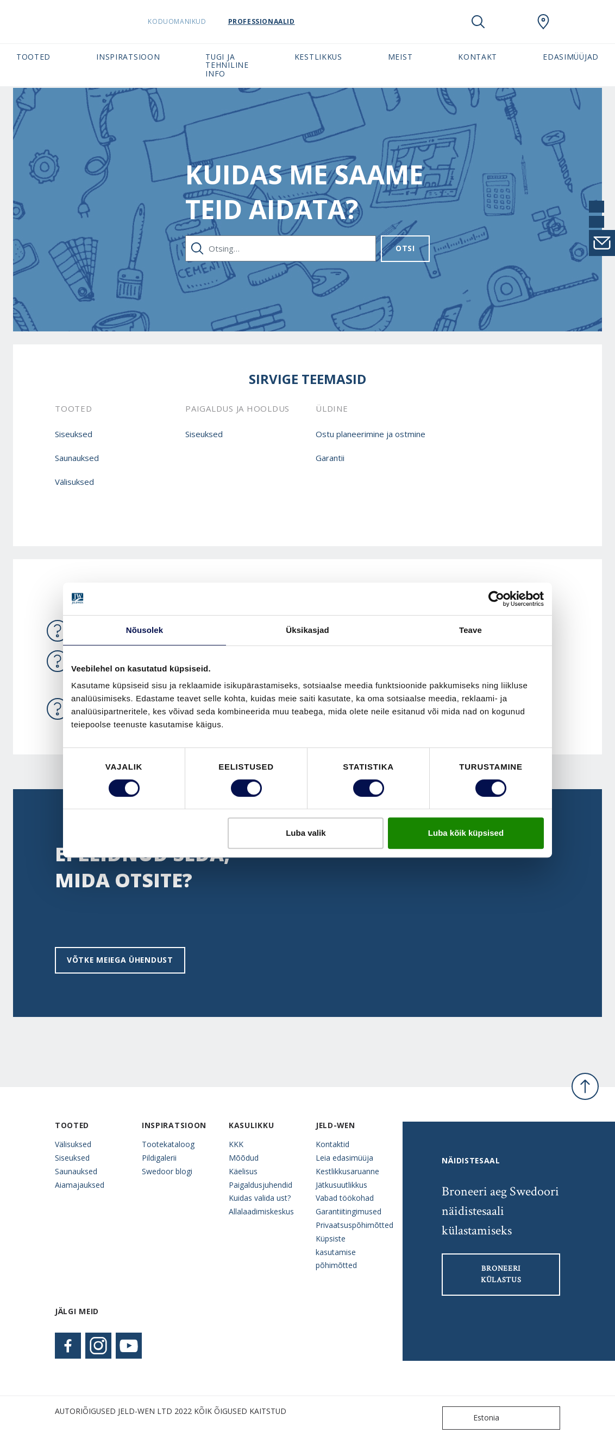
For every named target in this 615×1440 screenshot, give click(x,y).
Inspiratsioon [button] (128, 57)
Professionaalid (276, 21)
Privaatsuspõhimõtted (351, 1225)
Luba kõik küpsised (466, 832)
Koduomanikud (192, 21)
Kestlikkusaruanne (347, 1171)
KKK (236, 1144)
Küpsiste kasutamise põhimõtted (336, 1252)
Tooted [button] (33, 57)
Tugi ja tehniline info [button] (226, 65)
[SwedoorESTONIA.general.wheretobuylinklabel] (543, 21)
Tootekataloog (168, 1144)
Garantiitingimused (348, 1211)
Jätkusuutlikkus (341, 1185)
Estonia (473, 1418)
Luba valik (305, 832)
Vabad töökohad (345, 1198)
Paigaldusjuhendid (260, 1185)
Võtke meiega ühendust (120, 960)
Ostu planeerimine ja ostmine (370, 433)
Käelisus (243, 1171)
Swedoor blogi (167, 1171)
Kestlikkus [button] (318, 57)
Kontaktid (332, 1144)
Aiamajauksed (79, 1185)
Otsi (405, 248)
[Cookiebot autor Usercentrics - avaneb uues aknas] (496, 599)
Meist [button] (400, 57)
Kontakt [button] (477, 57)
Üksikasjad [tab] (307, 630)
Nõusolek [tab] (144, 630)
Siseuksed (73, 433)
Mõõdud (244, 1158)
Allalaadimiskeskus (261, 1211)
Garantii (330, 457)
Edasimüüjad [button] (571, 57)
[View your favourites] (510, 21)
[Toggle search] (478, 21)
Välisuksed (74, 481)
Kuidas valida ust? (260, 1198)
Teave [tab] (470, 630)
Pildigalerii (159, 1158)
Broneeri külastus (501, 1274)
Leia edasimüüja (344, 1158)
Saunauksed (77, 457)
